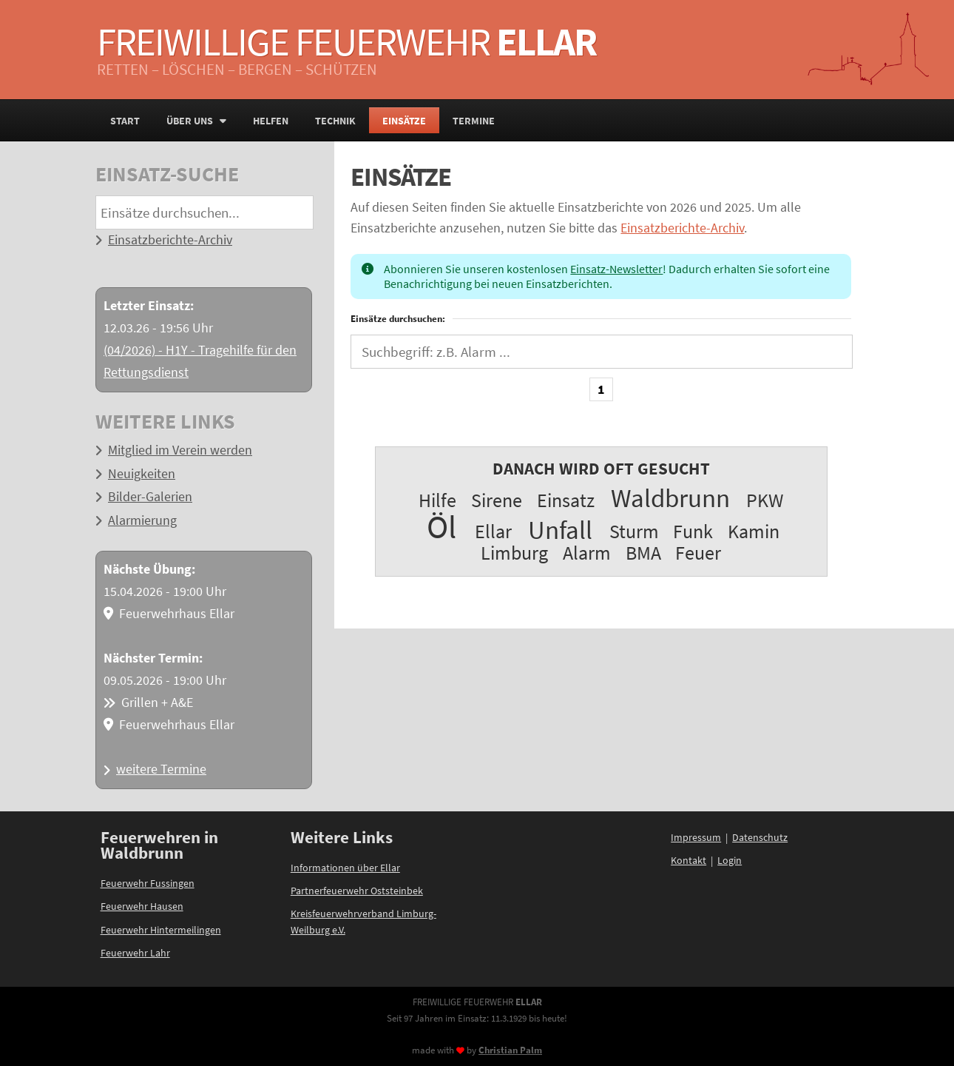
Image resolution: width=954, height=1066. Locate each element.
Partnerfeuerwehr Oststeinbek (357, 890)
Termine (474, 120)
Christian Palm (510, 1050)
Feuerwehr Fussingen (147, 883)
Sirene (496, 500)
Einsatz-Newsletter (616, 268)
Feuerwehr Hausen (142, 906)
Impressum (696, 837)
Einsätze (404, 120)
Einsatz (566, 500)
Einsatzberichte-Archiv (170, 240)
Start (125, 120)
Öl (441, 526)
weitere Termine (161, 769)
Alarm (587, 552)
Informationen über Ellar (345, 867)
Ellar (493, 531)
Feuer (698, 552)
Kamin (753, 531)
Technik (335, 120)
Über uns (196, 120)
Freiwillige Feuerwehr (346, 41)
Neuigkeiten (141, 474)
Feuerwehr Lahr (135, 952)
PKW (764, 500)
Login (729, 860)
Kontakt (688, 860)
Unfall (560, 529)
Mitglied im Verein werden (180, 450)
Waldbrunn (670, 497)
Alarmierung (142, 520)
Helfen (270, 120)
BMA (643, 552)
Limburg (514, 552)
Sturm (634, 531)
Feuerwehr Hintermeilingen (161, 929)
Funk (693, 531)
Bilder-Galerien (150, 497)
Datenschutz (760, 837)
